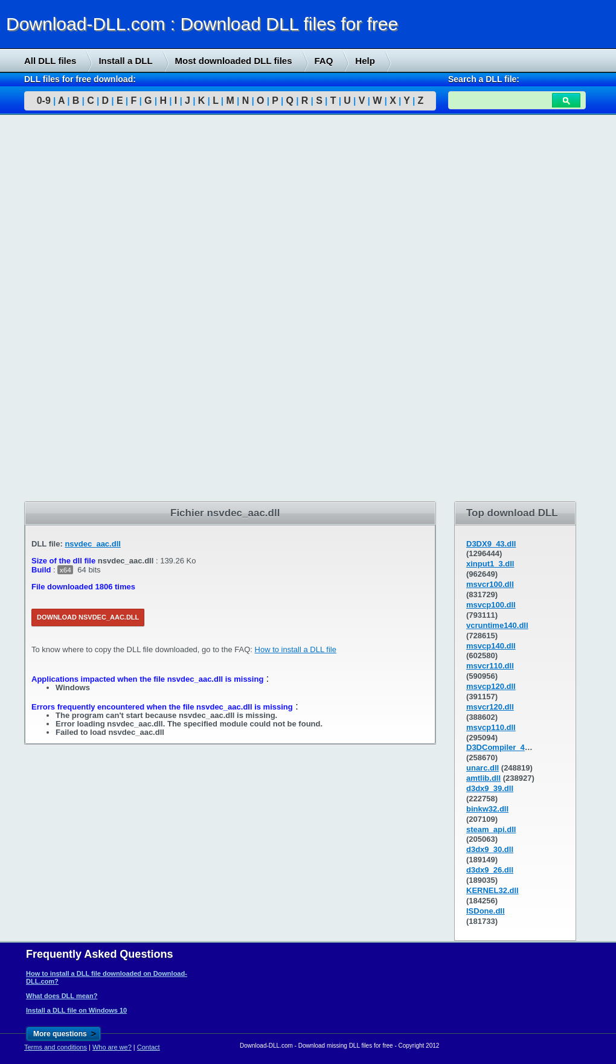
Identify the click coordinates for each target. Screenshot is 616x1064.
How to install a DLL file (295, 649)
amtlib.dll (483, 778)
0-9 (44, 100)
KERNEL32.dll (492, 890)
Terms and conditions (55, 1047)
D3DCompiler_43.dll (503, 747)
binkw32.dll (487, 808)
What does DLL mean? (61, 995)
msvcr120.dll (490, 706)
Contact (148, 1047)
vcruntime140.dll (497, 625)
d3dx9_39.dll (489, 788)
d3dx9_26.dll (489, 869)
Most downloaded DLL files (233, 61)
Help (365, 61)
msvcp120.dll (491, 686)
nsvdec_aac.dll (93, 543)
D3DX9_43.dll (491, 543)
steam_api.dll (491, 829)
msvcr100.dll (490, 584)
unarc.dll (482, 767)
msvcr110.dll (490, 665)
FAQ (324, 61)
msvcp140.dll (491, 645)
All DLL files (50, 61)
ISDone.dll (485, 910)
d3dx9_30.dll (489, 849)
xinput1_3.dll (490, 563)
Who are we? (112, 1047)
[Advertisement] (90, 308)
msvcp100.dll (491, 604)
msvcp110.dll (491, 727)
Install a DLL (125, 61)
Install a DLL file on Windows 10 (76, 1010)
